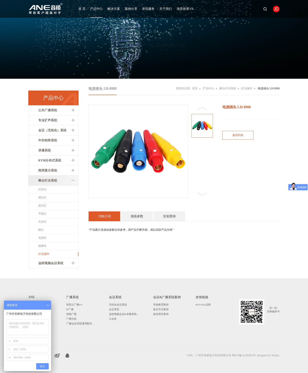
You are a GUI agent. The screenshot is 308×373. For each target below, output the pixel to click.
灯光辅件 (43, 254)
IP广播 (70, 309)
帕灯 (41, 229)
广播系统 (72, 297)
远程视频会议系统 (50, 263)
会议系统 (115, 297)
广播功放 (71, 318)
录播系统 (44, 150)
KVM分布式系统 (49, 160)
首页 (195, 88)
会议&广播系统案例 (167, 297)
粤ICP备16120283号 (244, 355)
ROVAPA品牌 (203, 304)
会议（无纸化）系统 (52, 130)
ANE (31, 297)
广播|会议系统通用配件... (80, 323)
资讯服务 (148, 8)
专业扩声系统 (47, 120)
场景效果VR (185, 8)
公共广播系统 (47, 110)
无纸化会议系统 (118, 304)
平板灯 (42, 213)
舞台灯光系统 (47, 180)
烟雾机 (42, 245)
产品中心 (96, 8)
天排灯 (42, 221)
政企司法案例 (161, 309)
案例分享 (131, 8)
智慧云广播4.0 (74, 304)
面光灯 (42, 205)
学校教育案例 (161, 304)
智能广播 (71, 314)
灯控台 (42, 189)
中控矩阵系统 (47, 140)
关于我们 (165, 8)
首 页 (81, 8)
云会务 (113, 318)
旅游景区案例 (161, 314)
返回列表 (237, 135)
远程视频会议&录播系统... (123, 314)
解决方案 (113, 8)
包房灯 (42, 237)
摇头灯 (42, 197)
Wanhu (275, 355)
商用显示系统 (47, 170)
